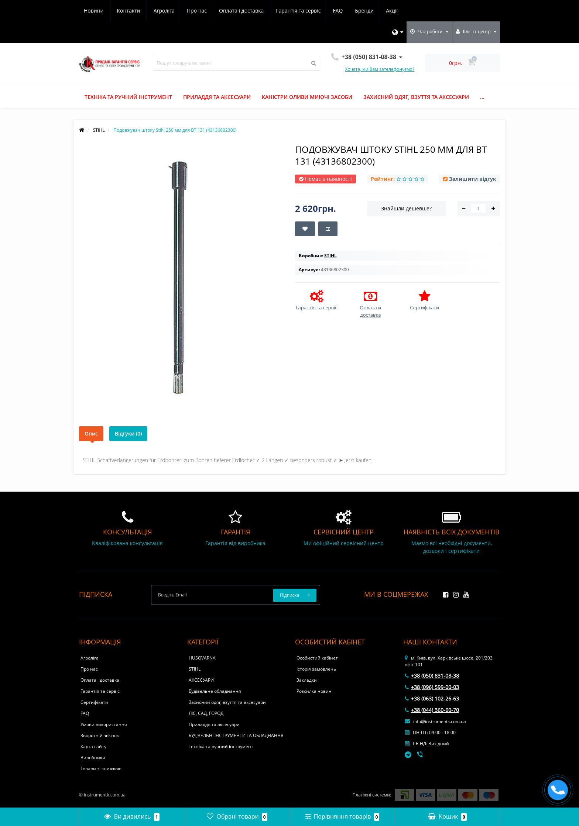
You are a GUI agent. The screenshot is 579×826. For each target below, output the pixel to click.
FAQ (273, 10)
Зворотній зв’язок (99, 735)
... (482, 96)
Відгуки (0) (128, 433)
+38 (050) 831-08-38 (432, 675)
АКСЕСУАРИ (201, 680)
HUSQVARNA (202, 658)
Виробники (92, 757)
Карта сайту (93, 746)
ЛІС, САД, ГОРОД (206, 713)
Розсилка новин (314, 691)
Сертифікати (94, 702)
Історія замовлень (316, 669)
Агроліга (94, 10)
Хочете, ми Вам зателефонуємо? (380, 69)
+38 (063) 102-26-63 (432, 698)
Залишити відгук (472, 178)
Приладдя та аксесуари (217, 96)
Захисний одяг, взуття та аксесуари (416, 96)
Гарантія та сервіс (232, 10)
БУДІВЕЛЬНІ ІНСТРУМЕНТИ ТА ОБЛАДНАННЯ (236, 735)
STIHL (195, 669)
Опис (91, 433)
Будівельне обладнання (215, 691)
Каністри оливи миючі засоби (307, 96)
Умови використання (103, 724)
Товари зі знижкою (100, 768)
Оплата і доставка (174, 10)
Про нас (128, 10)
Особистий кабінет (317, 658)
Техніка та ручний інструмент (128, 96)
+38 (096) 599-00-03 (432, 687)
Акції (329, 10)
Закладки (307, 680)
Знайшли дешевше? (406, 208)
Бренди (300, 10)
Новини (358, 10)
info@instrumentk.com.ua (435, 721)
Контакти (393, 10)
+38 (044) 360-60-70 (432, 709)
